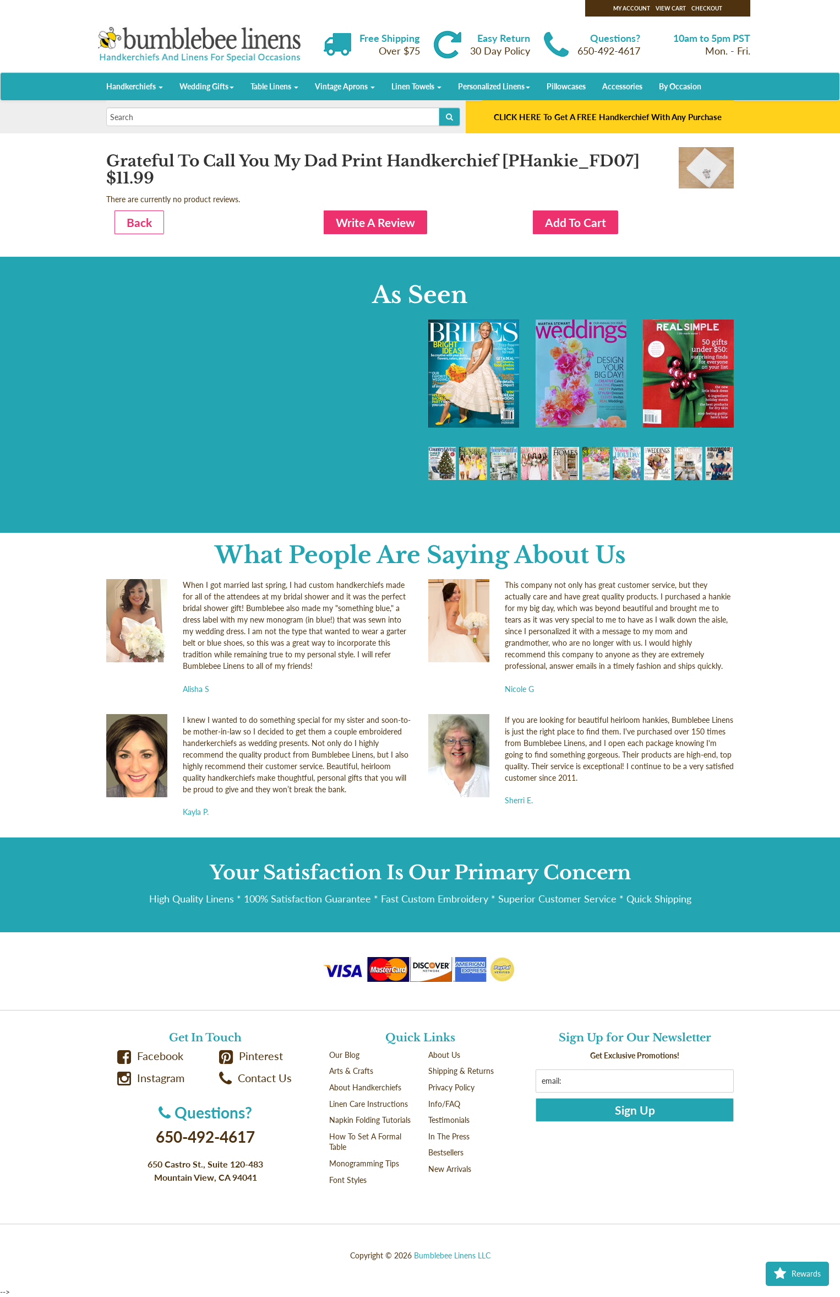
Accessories (622, 86)
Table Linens (274, 86)
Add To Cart (575, 222)
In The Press (449, 1136)
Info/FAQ (444, 1104)
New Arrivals (449, 1169)
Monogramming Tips (364, 1163)
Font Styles (348, 1180)
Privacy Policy (451, 1087)
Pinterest (251, 1056)
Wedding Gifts (206, 86)
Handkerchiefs (134, 86)
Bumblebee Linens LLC (452, 1255)
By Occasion (680, 86)
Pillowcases (566, 86)
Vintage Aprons (345, 86)
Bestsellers (445, 1152)
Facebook (150, 1056)
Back (139, 222)
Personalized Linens (494, 86)
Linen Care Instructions (368, 1104)
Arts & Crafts (351, 1071)
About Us (444, 1055)
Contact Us (255, 1078)
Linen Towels (416, 86)
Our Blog (344, 1055)
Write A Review (375, 222)
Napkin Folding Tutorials (370, 1120)
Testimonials (449, 1120)
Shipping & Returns (461, 1071)
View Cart (671, 8)
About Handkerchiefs (365, 1087)
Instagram (150, 1078)
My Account (631, 8)
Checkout (706, 8)
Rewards (797, 1273)
